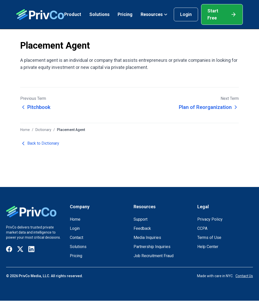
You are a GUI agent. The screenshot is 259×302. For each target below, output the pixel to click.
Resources (154, 14)
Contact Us (244, 276)
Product (72, 14)
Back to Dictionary (39, 143)
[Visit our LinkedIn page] (31, 249)
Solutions (99, 14)
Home (25, 130)
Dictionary (43, 130)
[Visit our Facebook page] (9, 249)
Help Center (207, 246)
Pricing (125, 14)
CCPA (202, 228)
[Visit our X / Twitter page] (20, 249)
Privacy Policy (210, 219)
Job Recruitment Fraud (154, 255)
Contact (76, 237)
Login (186, 14)
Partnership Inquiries (152, 246)
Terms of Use (209, 237)
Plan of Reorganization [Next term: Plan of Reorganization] (209, 107)
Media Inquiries (147, 237)
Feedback (142, 228)
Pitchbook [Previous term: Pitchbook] (35, 107)
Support (140, 219)
